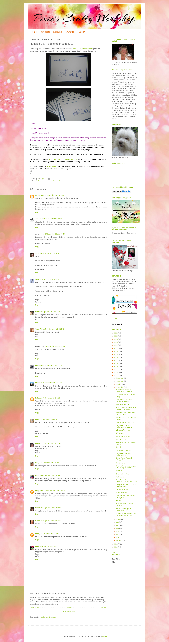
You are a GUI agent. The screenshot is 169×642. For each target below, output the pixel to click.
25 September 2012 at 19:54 (50, 463)
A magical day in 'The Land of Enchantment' (126, 486)
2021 (116, 348)
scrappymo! (39, 195)
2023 (116, 342)
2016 (116, 363)
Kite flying (119, 447)
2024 (116, 339)
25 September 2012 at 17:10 (50, 419)
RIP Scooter (120, 433)
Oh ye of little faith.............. (125, 490)
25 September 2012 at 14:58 (54, 365)
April (118, 531)
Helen (37, 419)
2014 (116, 369)
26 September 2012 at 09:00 (55, 491)
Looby (37, 534)
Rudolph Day (57, 181)
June (118, 525)
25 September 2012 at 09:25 (50, 312)
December (120, 378)
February (119, 537)
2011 (116, 544)
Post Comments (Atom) (47, 617)
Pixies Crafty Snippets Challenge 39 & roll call (124, 426)
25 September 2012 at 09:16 (49, 279)
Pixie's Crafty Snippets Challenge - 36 (123, 509)
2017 (116, 360)
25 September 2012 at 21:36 (50, 475)
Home (34, 32)
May (117, 528)
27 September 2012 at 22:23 (51, 521)
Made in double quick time (125, 422)
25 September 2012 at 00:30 (54, 195)
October (119, 384)
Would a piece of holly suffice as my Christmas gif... (126, 408)
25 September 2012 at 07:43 (55, 234)
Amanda (38, 219)
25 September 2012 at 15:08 (52, 383)
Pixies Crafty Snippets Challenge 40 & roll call (124, 391)
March (118, 534)
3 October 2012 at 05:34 (48, 546)
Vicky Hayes (39, 491)
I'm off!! (118, 501)
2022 (116, 345)
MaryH (37, 463)
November (120, 381)
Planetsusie (39, 365)
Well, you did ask (121, 477)
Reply (37, 212)
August (118, 519)
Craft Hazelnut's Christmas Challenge (63, 159)
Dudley (82, 32)
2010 (116, 547)
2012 (116, 375)
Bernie (37, 443)
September (120, 387)
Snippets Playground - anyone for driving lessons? (126, 467)
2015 (116, 366)
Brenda (38, 508)
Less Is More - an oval (123, 450)
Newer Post (35, 608)
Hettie (37, 312)
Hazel (37, 475)
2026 (116, 333)
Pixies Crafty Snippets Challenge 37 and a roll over (126, 481)
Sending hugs (120, 463)
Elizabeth (38, 383)
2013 (116, 372)
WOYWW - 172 (121, 439)
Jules (37, 253)
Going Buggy (52, 166)
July (117, 522)
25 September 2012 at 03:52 (52, 219)
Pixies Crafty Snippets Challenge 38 (123, 454)
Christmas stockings (122, 436)
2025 (116, 336)
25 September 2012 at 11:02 (54, 329)
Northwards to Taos (122, 474)
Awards (70, 32)
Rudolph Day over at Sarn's (82, 49)
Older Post (102, 608)
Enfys (37, 546)
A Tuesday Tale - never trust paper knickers (125, 413)
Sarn (37, 279)
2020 (116, 351)
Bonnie (38, 521)
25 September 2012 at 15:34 (52, 398)
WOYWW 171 (120, 471)
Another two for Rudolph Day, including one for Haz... (126, 514)
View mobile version (68, 612)
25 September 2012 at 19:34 (50, 443)
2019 (116, 354)
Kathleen (38, 398)
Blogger (104, 636)
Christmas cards (48, 181)
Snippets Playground (51, 32)
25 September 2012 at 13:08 (55, 346)
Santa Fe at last (121, 493)
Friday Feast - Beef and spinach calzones (124, 400)
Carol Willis (39, 329)
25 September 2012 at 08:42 (50, 253)
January (119, 540)
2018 (116, 357)
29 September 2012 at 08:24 (50, 534)
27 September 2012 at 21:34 (51, 508)
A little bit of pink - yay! (123, 430)
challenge (39, 181)
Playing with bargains (123, 404)
